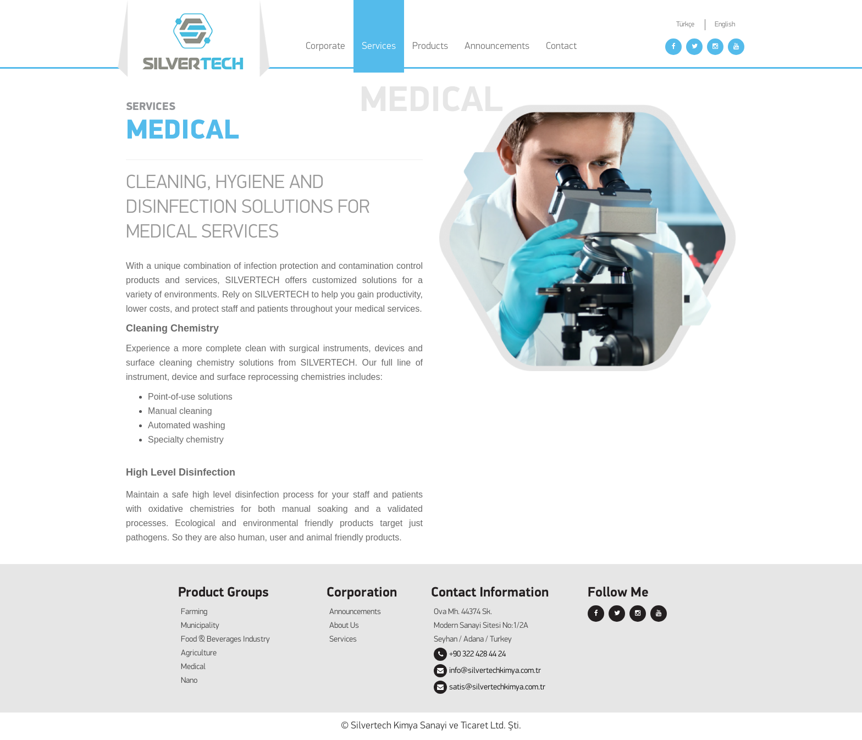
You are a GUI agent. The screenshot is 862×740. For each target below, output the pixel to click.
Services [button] (379, 46)
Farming (194, 612)
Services (343, 640)
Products (430, 46)
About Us (344, 626)
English (725, 24)
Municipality (200, 626)
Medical (193, 667)
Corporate (325, 46)
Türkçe (685, 24)
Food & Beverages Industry (225, 640)
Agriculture (199, 653)
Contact (561, 46)
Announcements (497, 46)
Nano (189, 681)
